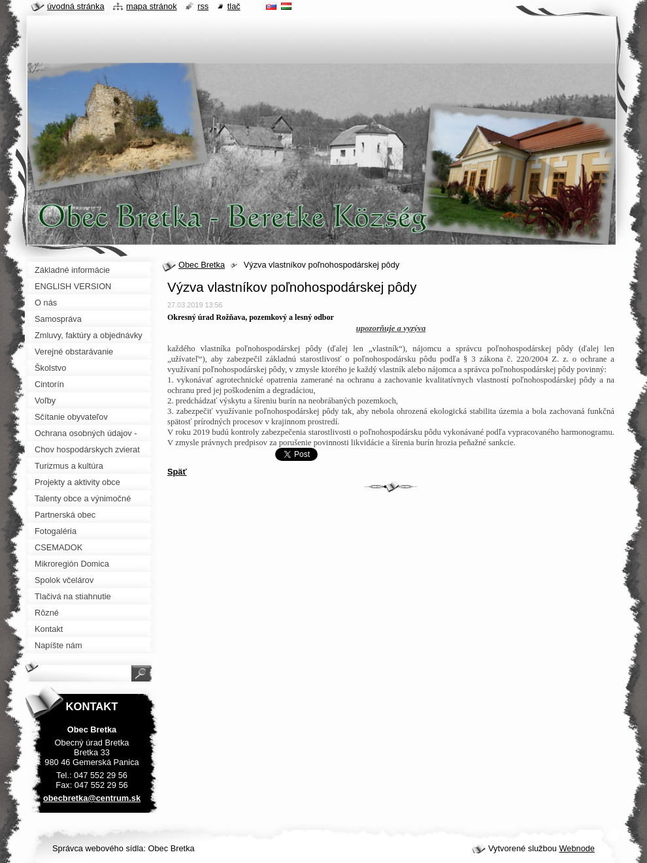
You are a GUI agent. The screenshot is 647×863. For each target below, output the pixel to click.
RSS (202, 6)
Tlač (234, 6)
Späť (177, 472)
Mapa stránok (151, 6)
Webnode (577, 848)
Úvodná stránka (76, 6)
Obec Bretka (201, 265)
